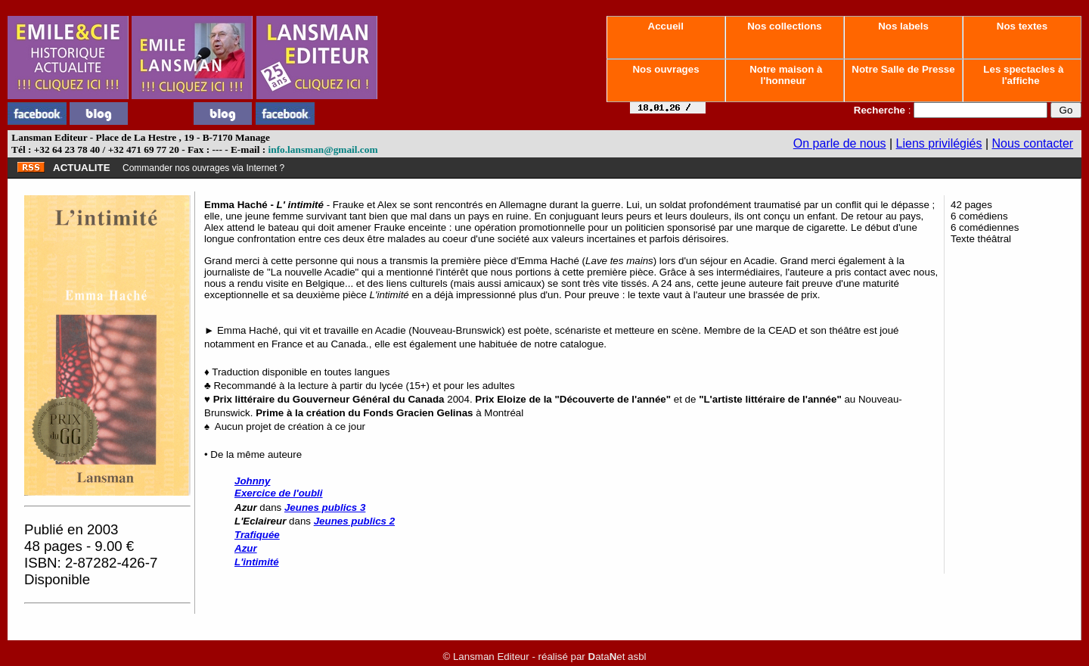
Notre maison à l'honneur (785, 75)
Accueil (665, 26)
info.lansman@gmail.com (323, 149)
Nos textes (1022, 26)
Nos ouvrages (666, 69)
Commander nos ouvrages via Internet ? (203, 168)
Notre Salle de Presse (903, 69)
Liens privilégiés (939, 143)
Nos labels (903, 26)
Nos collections (785, 26)
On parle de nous (839, 143)
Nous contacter (1033, 143)
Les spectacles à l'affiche (1022, 75)
